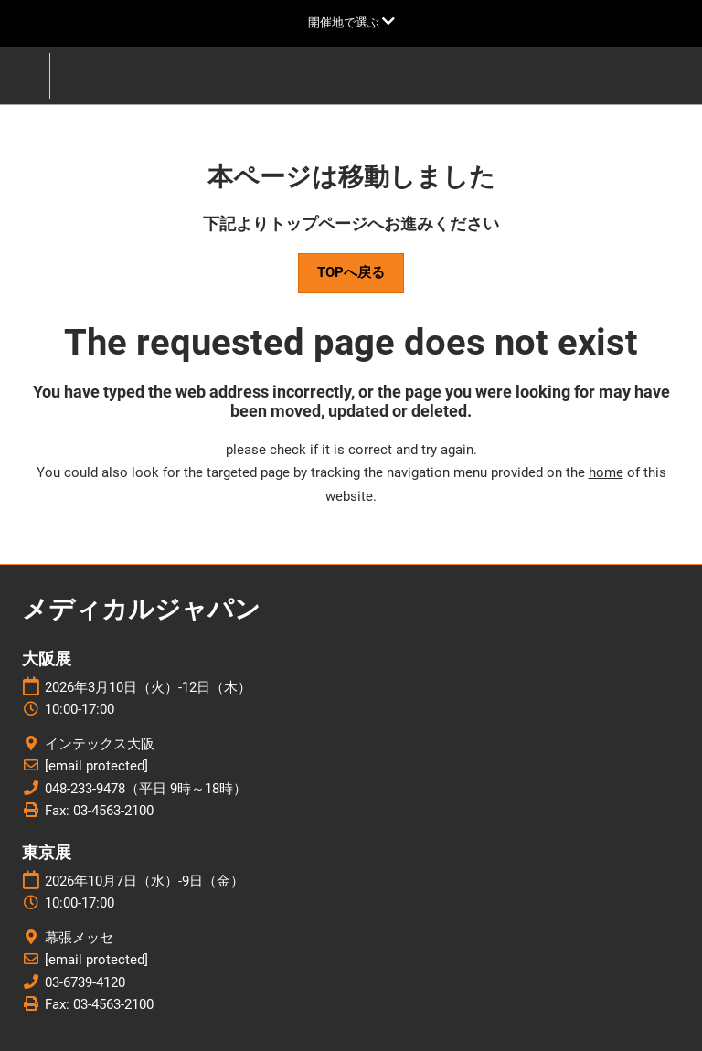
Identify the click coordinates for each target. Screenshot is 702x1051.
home (606, 472)
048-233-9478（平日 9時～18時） (146, 788)
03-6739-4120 (85, 982)
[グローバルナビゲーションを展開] (351, 22)
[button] (351, 273)
